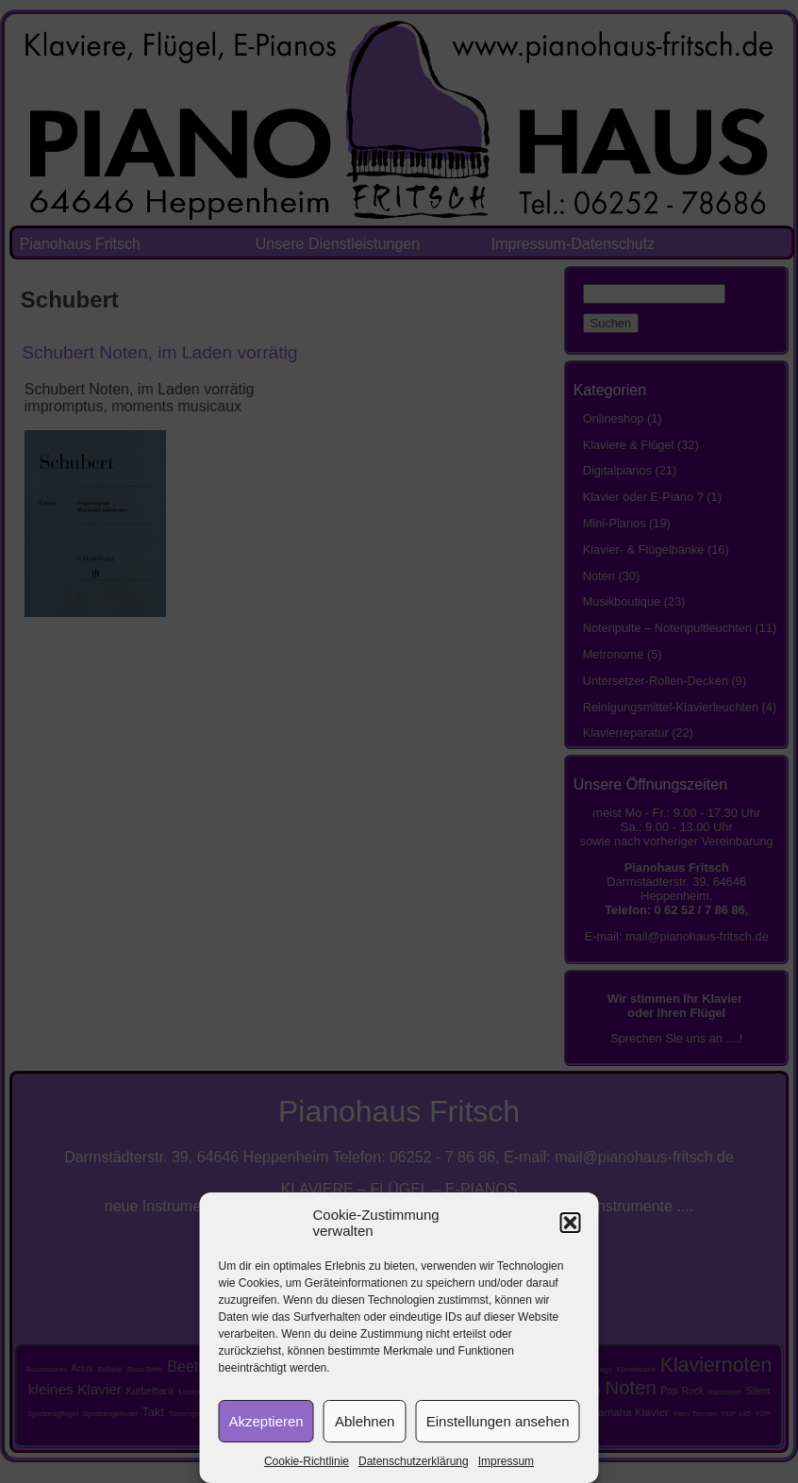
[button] (570, 1222)
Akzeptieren (266, 1421)
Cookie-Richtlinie (306, 1461)
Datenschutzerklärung (413, 1461)
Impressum (506, 1461)
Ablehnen (364, 1421)
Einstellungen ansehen (498, 1421)
